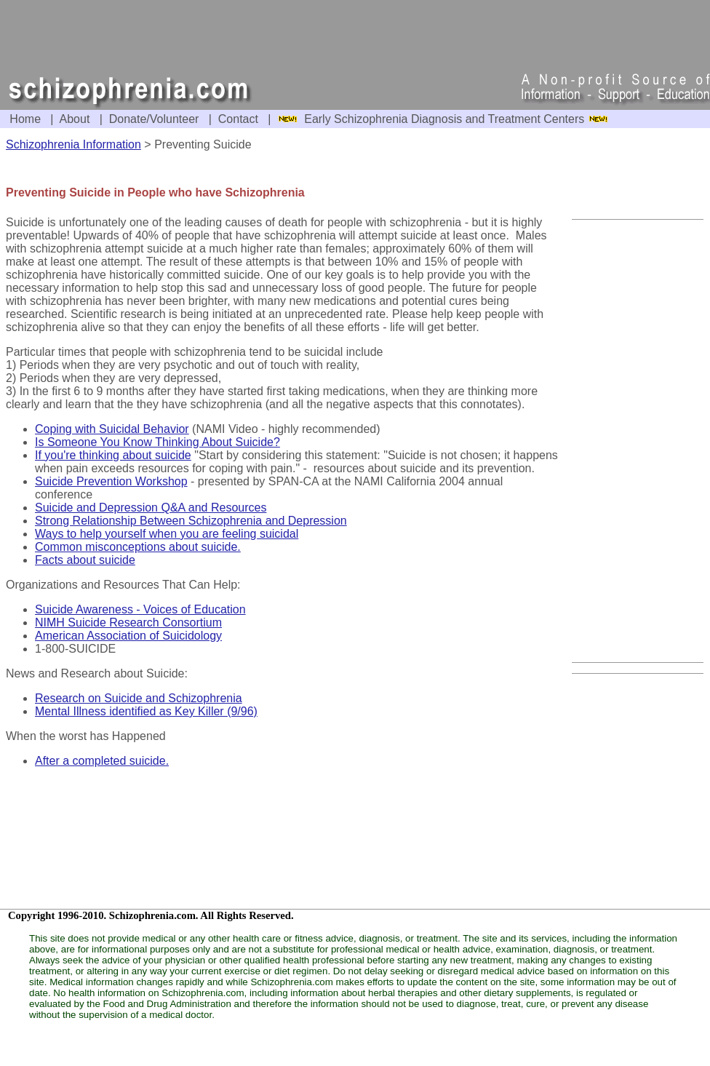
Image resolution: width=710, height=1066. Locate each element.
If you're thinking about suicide (113, 455)
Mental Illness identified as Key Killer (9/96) (146, 711)
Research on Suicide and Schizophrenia (138, 698)
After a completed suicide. (102, 761)
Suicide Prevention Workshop (111, 481)
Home (25, 119)
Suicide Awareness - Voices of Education (140, 609)
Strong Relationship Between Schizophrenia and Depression (191, 520)
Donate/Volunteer (154, 119)
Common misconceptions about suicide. (138, 547)
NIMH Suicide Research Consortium (128, 622)
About (75, 119)
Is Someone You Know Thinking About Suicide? (157, 442)
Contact (238, 119)
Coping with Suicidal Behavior (112, 429)
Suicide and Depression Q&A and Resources (150, 507)
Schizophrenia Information (73, 144)
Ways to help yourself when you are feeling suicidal (166, 534)
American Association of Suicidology (128, 635)
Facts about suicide (85, 560)
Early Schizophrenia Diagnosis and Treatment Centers (446, 119)
